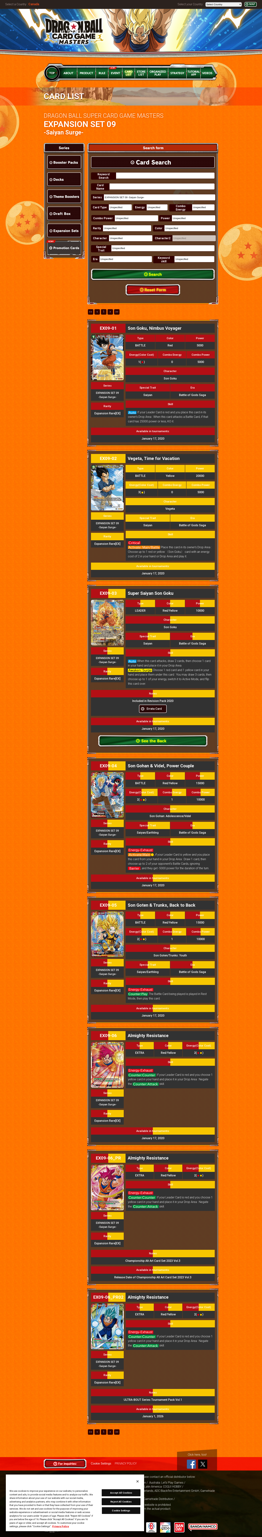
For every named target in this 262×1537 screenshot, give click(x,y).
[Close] (138, 1481)
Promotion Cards (64, 248)
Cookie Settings (101, 1463)
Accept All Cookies (121, 1492)
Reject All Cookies (121, 1501)
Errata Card (154, 708)
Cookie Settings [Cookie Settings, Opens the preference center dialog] (121, 1510)
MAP (252, 4)
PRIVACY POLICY (126, 1463)
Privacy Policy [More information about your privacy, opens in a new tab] (60, 1526)
